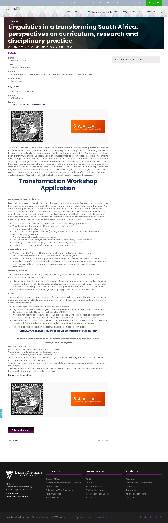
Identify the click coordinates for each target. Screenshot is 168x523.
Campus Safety (53, 486)
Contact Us (150, 11)
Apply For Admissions (136, 493)
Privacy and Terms (102, 517)
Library (89, 482)
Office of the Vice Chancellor (60, 490)
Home (68, 11)
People (141, 11)
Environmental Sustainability (61, 3)
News (76, 3)
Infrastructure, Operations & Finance (63, 482)
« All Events (13, 21)
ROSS (88, 479)
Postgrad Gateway (95, 490)
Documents (83, 517)
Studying (76, 11)
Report (1, 413)
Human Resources (54, 497)
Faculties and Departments (139, 482)
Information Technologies (98, 493)
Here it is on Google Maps (20, 375)
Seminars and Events (102, 12)
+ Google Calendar (21, 430)
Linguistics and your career (124, 11)
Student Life (91, 497)
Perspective (85, 3)
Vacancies (131, 497)
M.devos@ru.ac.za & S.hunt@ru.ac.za (28, 104)
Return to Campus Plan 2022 (104, 3)
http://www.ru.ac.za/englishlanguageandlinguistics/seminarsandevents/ (58, 331)
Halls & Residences (95, 486)
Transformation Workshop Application (58, 184)
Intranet (120, 3)
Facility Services (53, 493)
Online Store (138, 3)
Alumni (128, 3)
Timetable (131, 490)
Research (86, 11)
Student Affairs (53, 479)
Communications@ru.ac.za (18, 496)
